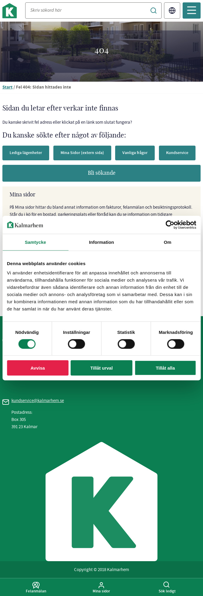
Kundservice (177, 152)
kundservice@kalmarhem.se (37, 401)
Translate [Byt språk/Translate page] (172, 10)
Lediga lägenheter (26, 152)
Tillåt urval (101, 368)
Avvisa (38, 368)
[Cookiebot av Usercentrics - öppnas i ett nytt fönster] (170, 224)
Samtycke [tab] (35, 241)
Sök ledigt (167, 588)
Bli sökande (101, 173)
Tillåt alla (165, 368)
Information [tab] (101, 241)
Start (7, 87)
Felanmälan (36, 588)
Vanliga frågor (135, 152)
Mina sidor (101, 588)
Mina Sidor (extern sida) (82, 152)
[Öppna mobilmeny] (192, 10)
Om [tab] (167, 241)
